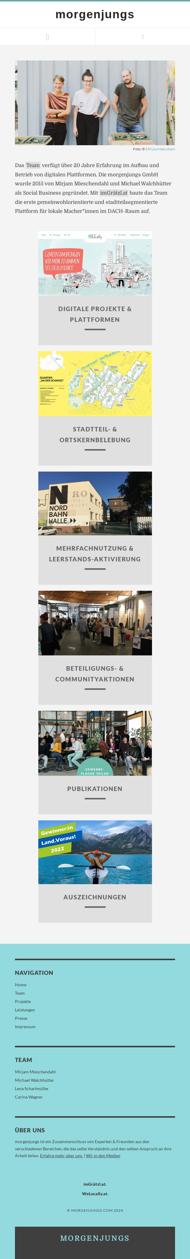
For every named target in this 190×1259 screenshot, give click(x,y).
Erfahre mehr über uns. (61, 1155)
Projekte (23, 1001)
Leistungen (25, 1009)
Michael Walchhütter (34, 1080)
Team (33, 165)
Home (20, 984)
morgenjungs (95, 14)
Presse (21, 1018)
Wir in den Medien (103, 1155)
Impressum (25, 1026)
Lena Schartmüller (32, 1088)
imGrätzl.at (113, 193)
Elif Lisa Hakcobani (160, 149)
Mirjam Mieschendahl (35, 1071)
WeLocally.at (94, 1193)
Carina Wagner (29, 1096)
